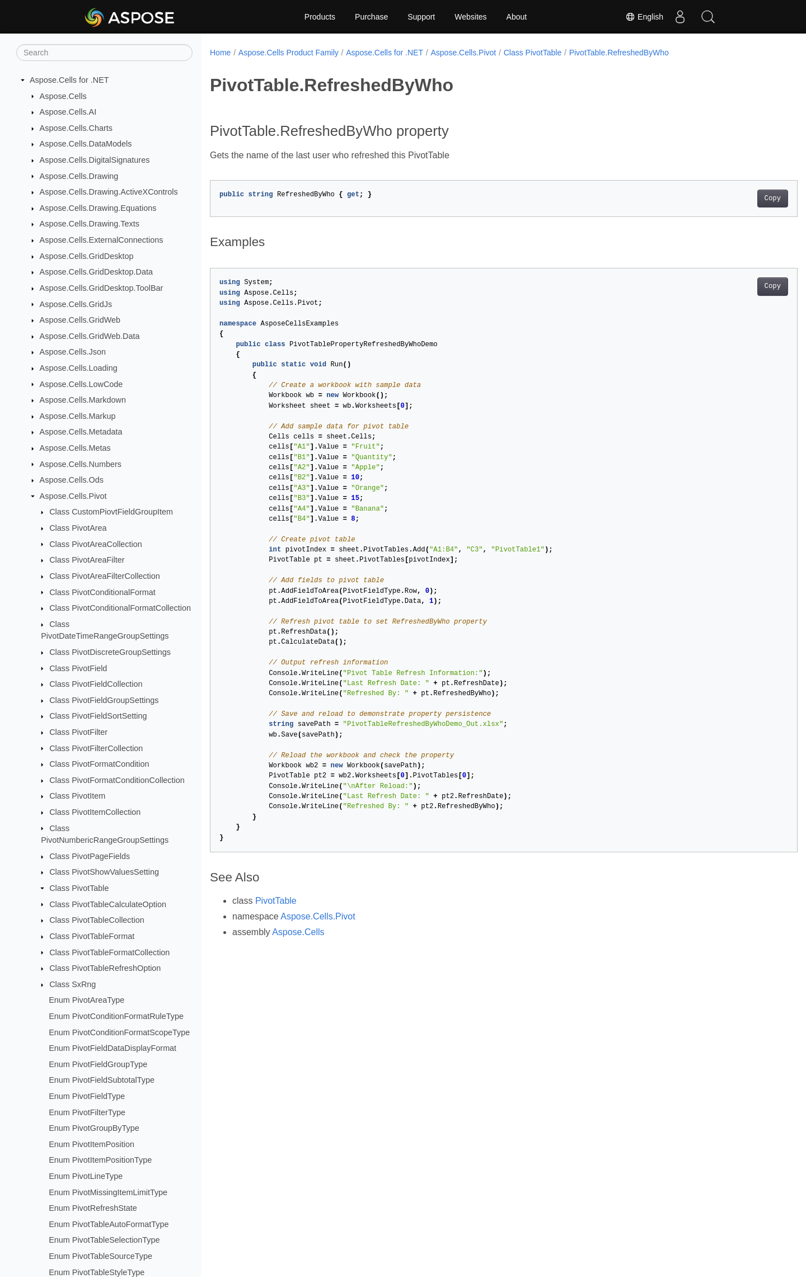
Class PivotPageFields (89, 856)
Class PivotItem (77, 795)
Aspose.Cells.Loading (79, 368)
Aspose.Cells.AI (68, 111)
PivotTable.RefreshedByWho (619, 52)
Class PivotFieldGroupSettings (103, 700)
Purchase (371, 16)
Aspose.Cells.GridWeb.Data (90, 336)
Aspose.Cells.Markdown (83, 399)
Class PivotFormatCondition (99, 763)
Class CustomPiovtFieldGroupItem (111, 511)
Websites (470, 16)
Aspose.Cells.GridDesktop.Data (96, 271)
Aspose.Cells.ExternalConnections (101, 239)
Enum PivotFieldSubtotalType (101, 1079)
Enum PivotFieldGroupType (98, 1064)
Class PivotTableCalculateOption (107, 904)
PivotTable (276, 900)
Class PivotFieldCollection (95, 684)
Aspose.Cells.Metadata (81, 431)
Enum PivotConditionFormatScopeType (119, 1032)
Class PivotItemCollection (94, 812)
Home (220, 52)
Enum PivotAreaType (86, 1000)
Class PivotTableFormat (91, 936)
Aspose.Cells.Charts (76, 128)
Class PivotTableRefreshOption (105, 968)
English (644, 17)
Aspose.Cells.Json (73, 351)
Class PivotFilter (78, 732)
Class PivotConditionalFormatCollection (120, 607)
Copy (732, 198)
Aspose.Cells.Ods (72, 479)
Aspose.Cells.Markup (78, 416)
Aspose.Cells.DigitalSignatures (95, 159)
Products (319, 16)
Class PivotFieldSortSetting (98, 715)
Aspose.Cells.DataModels (86, 143)
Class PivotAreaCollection (95, 544)
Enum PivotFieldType (87, 1096)
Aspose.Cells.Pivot (73, 496)
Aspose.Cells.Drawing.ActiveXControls (109, 191)
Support (421, 16)
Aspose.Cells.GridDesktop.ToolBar (101, 288)
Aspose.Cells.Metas (75, 448)
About (517, 16)
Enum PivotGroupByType (94, 1128)
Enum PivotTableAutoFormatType (108, 1224)
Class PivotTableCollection (96, 920)
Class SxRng (72, 984)
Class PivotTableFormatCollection (109, 952)
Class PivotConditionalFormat (102, 592)
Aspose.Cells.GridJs (76, 304)
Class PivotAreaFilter (86, 559)
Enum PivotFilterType (87, 1112)
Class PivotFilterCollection (96, 748)
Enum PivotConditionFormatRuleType (116, 1016)
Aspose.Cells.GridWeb (80, 319)
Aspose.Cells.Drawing (79, 176)
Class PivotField (78, 668)
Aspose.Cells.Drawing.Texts (89, 223)
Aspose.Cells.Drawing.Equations (98, 208)
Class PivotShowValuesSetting (104, 871)
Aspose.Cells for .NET (69, 80)
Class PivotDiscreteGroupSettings (110, 652)
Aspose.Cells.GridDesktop (87, 256)
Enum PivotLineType (86, 1176)
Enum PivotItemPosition (91, 1144)
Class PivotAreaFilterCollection (104, 576)
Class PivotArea (77, 527)
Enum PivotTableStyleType (96, 1272)
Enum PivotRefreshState (93, 1208)
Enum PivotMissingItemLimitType (108, 1192)
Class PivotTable (79, 888)
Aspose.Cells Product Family (288, 52)
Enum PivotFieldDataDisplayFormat (112, 1048)
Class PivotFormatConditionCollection (117, 780)
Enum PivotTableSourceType (100, 1256)
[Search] (104, 52)
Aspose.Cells (63, 96)
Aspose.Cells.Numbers (80, 464)
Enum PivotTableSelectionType (104, 1239)
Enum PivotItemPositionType (100, 1159)
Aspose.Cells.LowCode (81, 384)
